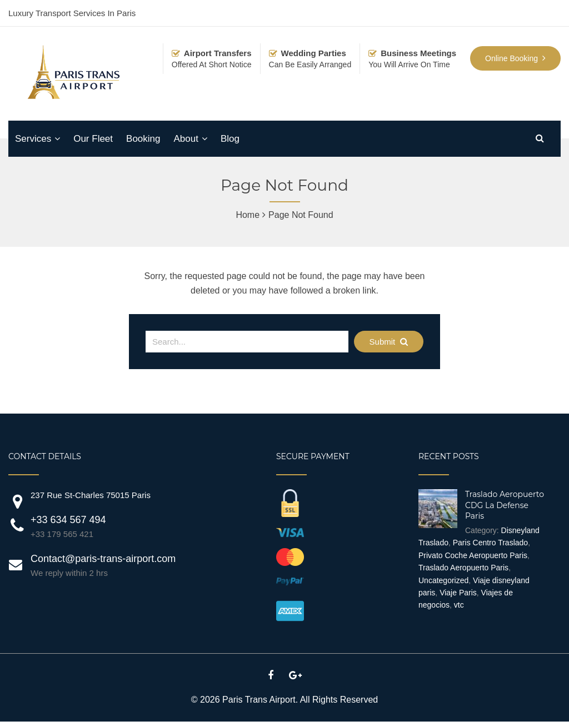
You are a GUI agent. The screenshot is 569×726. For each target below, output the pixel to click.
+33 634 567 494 (68, 519)
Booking (143, 138)
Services (33, 138)
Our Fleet (93, 138)
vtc (459, 604)
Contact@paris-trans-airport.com (103, 558)
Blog (230, 138)
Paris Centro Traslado (490, 542)
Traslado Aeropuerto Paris (463, 567)
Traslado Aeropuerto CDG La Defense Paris (504, 505)
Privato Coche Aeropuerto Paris (472, 555)
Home (247, 215)
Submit (389, 341)
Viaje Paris (458, 592)
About (185, 138)
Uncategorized (443, 580)
